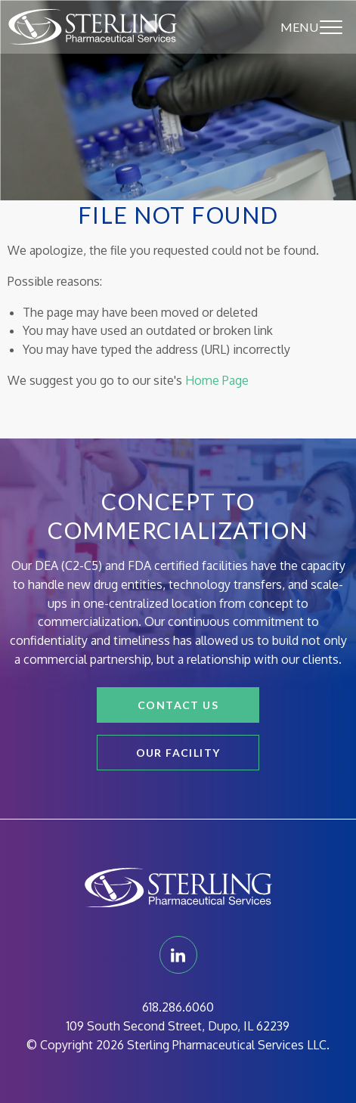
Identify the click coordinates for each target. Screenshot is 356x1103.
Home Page (217, 380)
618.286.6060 (178, 1007)
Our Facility (178, 752)
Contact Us (178, 705)
